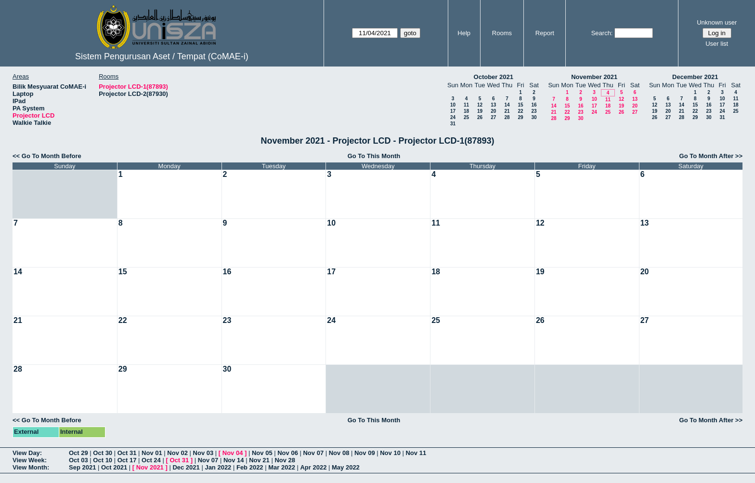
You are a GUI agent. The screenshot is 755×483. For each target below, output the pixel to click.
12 (479, 104)
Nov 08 (339, 452)
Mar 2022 (281, 467)
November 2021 (594, 76)
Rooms (502, 33)
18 (466, 111)
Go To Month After (706, 156)
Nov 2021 (150, 467)
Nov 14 (233, 460)
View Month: (31, 467)
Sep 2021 (82, 467)
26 (479, 117)
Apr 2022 (313, 467)
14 (506, 104)
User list (716, 43)
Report (544, 33)
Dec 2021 (185, 467)
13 (493, 104)
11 (466, 104)
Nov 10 (390, 452)
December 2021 (695, 76)
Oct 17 (127, 460)
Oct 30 (102, 452)
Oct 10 (102, 460)
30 (533, 117)
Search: (602, 33)
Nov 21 (259, 460)
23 (533, 111)
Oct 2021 (114, 467)
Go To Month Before (51, 156)
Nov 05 (262, 452)
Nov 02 (177, 452)
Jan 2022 (218, 467)
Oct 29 (78, 452)
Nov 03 (203, 452)
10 (453, 104)
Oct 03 (78, 460)
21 (506, 111)
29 (520, 117)
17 (453, 111)
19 (479, 111)
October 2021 (493, 76)
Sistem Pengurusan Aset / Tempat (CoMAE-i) (161, 56)
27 (493, 117)
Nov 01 (152, 452)
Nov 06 (287, 452)
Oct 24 (151, 460)
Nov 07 (313, 452)
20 (493, 111)
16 (533, 104)
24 (453, 117)
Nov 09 (364, 452)
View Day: (27, 452)
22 (520, 111)
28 (506, 117)
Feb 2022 (249, 467)
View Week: (30, 460)
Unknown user (717, 22)
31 (453, 123)
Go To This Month (374, 156)
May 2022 (346, 467)
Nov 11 (415, 452)
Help (463, 33)
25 (466, 117)
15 (520, 104)
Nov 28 (284, 460)
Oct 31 (127, 452)
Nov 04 (232, 452)
